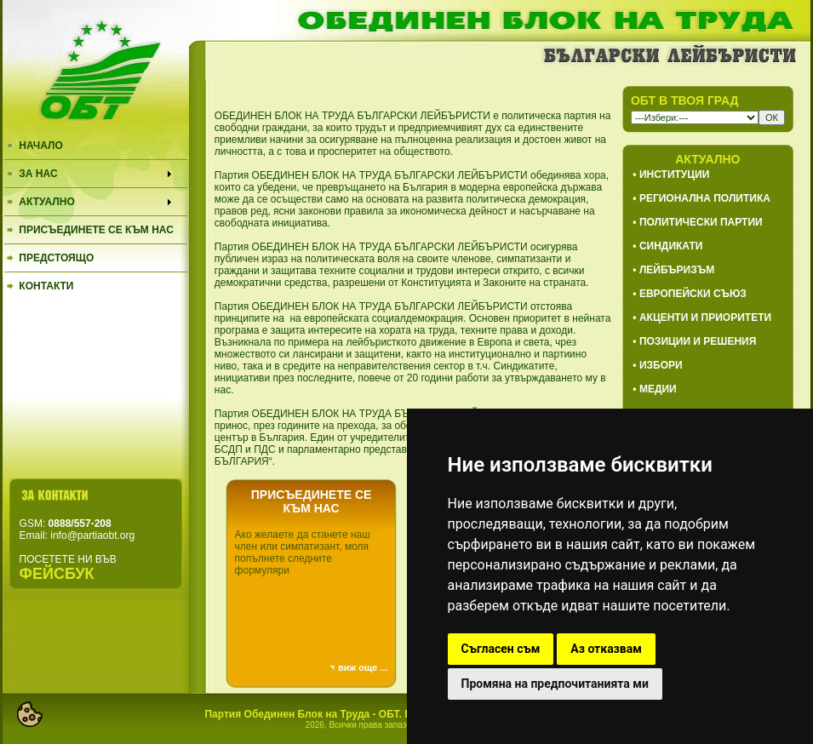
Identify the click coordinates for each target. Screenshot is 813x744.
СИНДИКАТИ (670, 246)
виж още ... (363, 667)
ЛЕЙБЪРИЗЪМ (676, 270)
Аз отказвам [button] (606, 648)
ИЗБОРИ (661, 365)
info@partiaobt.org (92, 535)
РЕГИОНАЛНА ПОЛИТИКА (704, 198)
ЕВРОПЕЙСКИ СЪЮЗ (693, 294)
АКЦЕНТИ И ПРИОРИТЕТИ (705, 317)
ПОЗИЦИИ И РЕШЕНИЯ (697, 341)
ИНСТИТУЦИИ (674, 174)
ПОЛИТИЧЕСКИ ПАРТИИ (701, 222)
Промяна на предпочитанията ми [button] (555, 683)
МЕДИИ (658, 389)
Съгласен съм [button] (501, 648)
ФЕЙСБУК (57, 573)
